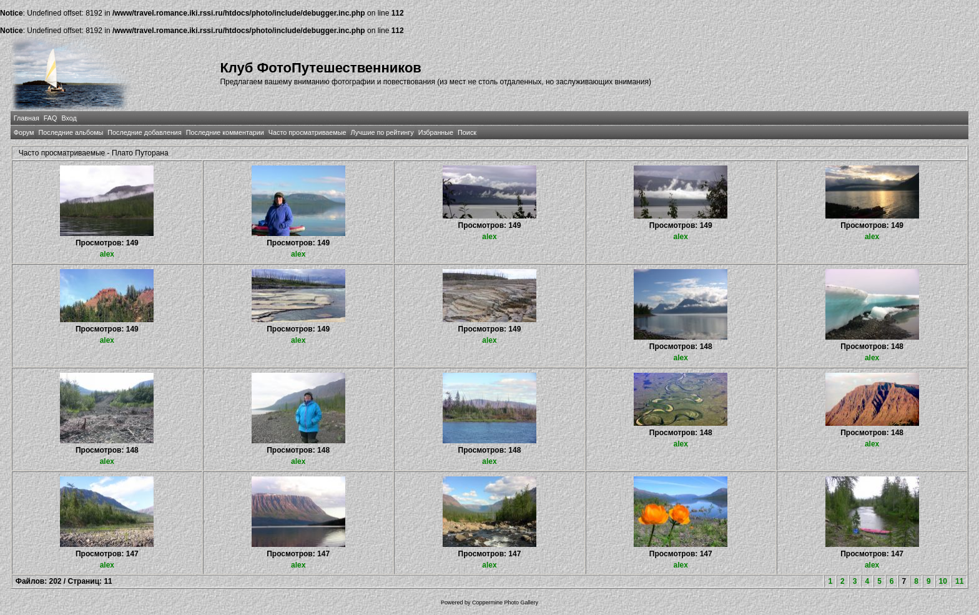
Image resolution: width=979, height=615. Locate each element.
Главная (26, 118)
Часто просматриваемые (307, 132)
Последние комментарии (225, 132)
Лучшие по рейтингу (382, 132)
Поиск (467, 132)
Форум (24, 132)
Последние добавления (144, 132)
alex (107, 254)
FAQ (50, 118)
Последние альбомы (70, 132)
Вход (68, 118)
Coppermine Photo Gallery (505, 602)
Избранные (435, 132)
